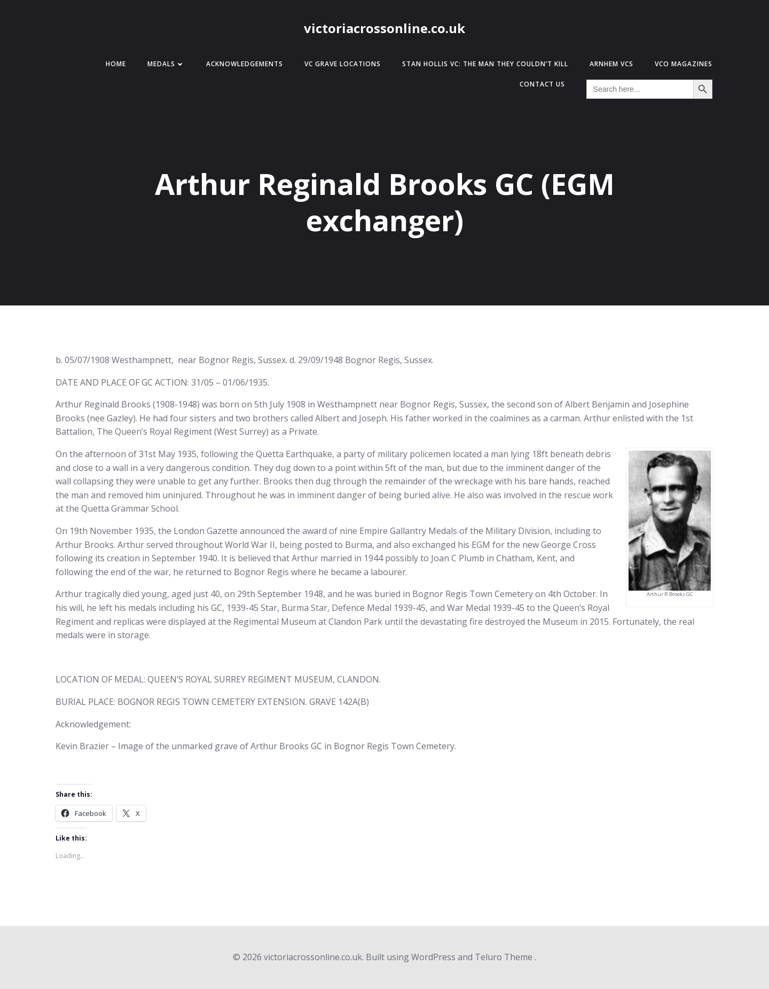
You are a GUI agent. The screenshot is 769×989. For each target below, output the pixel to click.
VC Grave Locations (342, 63)
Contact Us (542, 84)
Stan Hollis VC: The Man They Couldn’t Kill (485, 63)
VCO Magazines (683, 63)
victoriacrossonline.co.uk (384, 28)
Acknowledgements (244, 63)
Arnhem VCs (611, 63)
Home (116, 63)
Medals (166, 63)
